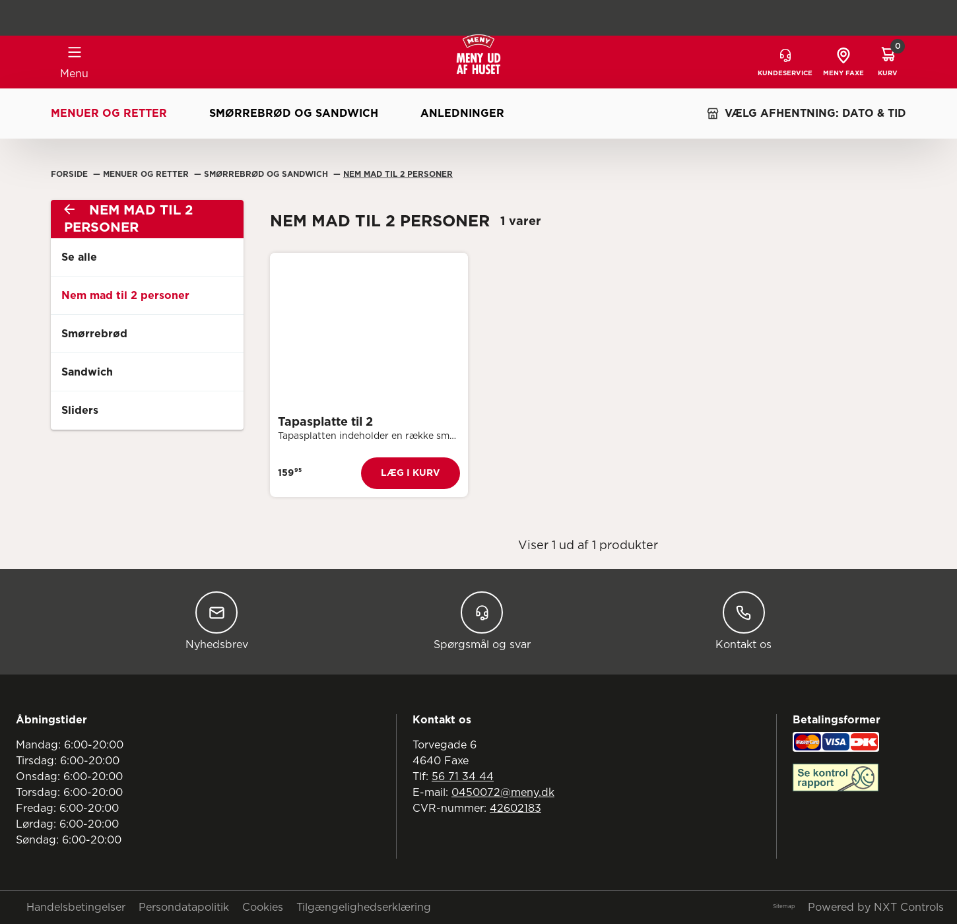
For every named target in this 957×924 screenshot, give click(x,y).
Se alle (79, 257)
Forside (70, 174)
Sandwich (87, 372)
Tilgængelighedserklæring (363, 907)
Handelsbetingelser (75, 907)
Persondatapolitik (184, 907)
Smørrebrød (94, 334)
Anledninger (462, 113)
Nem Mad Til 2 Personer (398, 174)
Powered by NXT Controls (876, 907)
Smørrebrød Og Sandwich (267, 174)
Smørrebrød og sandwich (293, 113)
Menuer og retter (109, 113)
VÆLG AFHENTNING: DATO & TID (806, 113)
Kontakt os (743, 620)
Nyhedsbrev (216, 620)
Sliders (79, 410)
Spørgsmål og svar (482, 620)
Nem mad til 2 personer (125, 295)
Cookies (262, 907)
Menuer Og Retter (147, 174)
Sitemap (784, 906)
